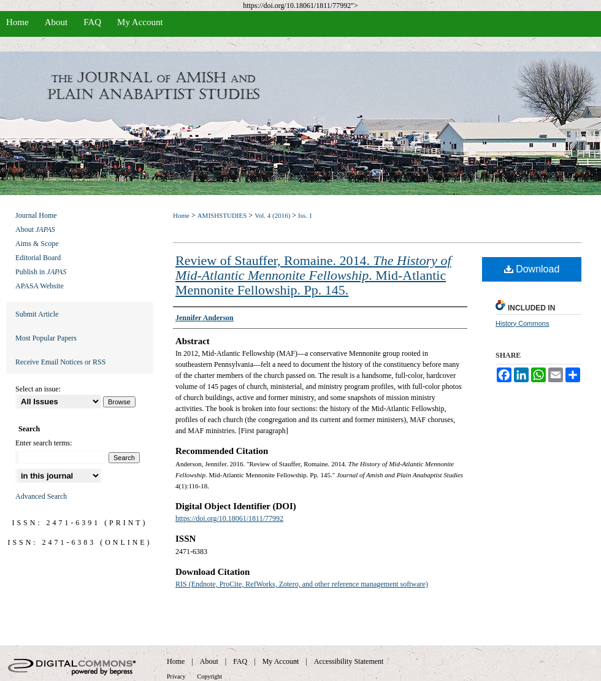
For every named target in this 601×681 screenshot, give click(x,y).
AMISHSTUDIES (222, 215)
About (35, 229)
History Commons (522, 323)
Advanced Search (41, 496)
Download (532, 269)
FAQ (240, 661)
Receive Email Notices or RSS (60, 362)
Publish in (40, 271)
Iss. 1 (305, 215)
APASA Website (39, 286)
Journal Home (36, 215)
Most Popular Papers (46, 338)
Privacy (176, 676)
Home (181, 215)
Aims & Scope (37, 243)
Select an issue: (38, 389)
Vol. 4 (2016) (272, 215)
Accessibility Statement (349, 661)
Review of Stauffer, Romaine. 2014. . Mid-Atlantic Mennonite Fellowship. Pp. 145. (313, 275)
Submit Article (36, 314)
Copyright (210, 676)
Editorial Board (38, 257)
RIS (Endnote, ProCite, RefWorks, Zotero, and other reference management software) (301, 584)
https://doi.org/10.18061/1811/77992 (229, 518)
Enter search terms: (43, 443)
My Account (280, 661)
